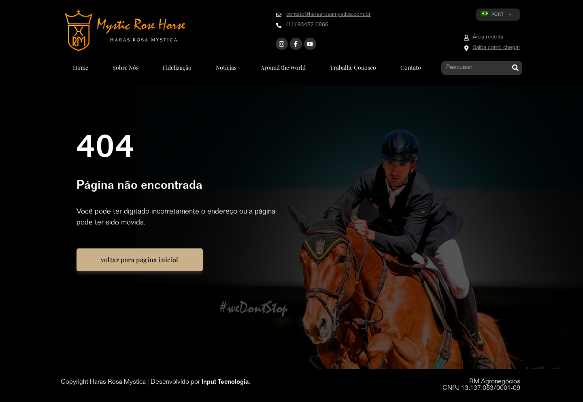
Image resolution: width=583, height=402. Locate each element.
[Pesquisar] (515, 68)
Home (80, 67)
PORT (492, 14)
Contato (410, 67)
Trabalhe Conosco (353, 67)
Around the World (283, 67)
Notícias (226, 67)
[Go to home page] (125, 30)
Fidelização (177, 67)
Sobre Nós (125, 67)
